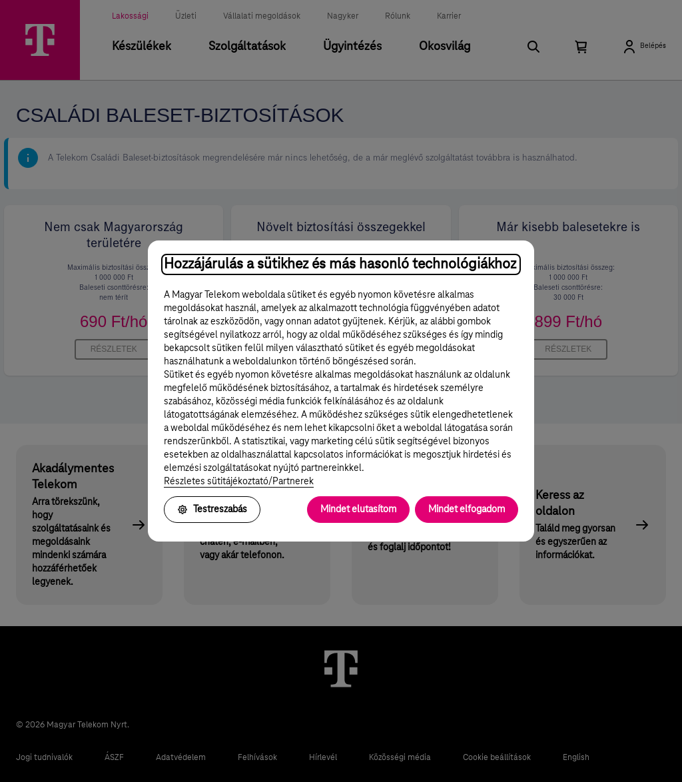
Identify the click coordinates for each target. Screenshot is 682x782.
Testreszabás (212, 509)
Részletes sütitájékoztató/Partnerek (239, 481)
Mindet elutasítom (358, 509)
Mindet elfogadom (466, 509)
